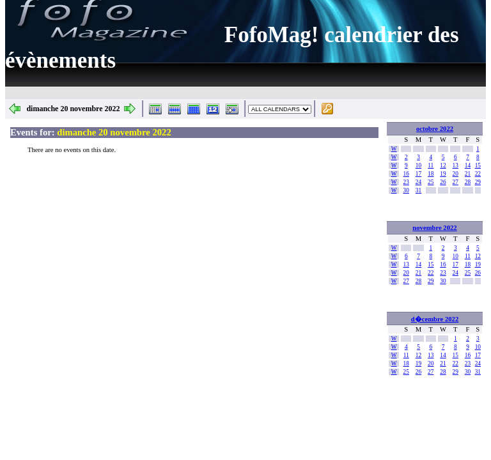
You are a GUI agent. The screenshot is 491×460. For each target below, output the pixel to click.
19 (443, 174)
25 (430, 182)
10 (418, 165)
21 (468, 174)
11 (430, 165)
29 (478, 182)
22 (478, 174)
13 (455, 165)
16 (406, 174)
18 (430, 174)
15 (478, 165)
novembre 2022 (434, 227)
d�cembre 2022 (434, 319)
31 (418, 190)
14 (468, 165)
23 (406, 182)
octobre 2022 (434, 128)
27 (455, 182)
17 (418, 174)
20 (455, 174)
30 (406, 190)
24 (418, 182)
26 (443, 182)
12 (443, 165)
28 (468, 182)
